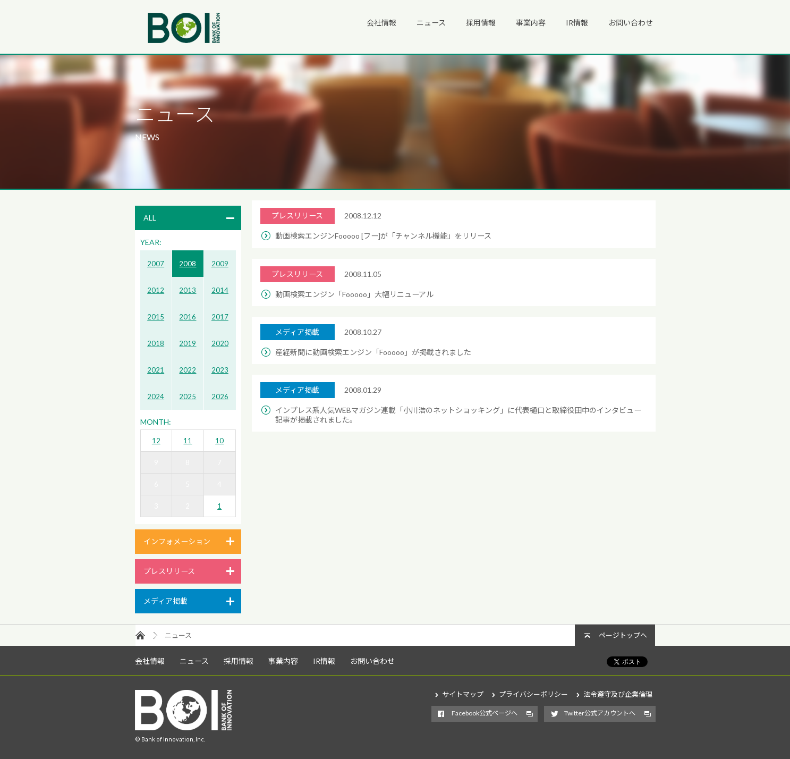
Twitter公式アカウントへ (599, 713)
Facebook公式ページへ (484, 713)
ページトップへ (623, 635)
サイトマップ (462, 694)
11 (187, 440)
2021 (155, 370)
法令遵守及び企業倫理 (617, 694)
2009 (219, 263)
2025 (187, 396)
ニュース (431, 22)
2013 (187, 290)
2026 (219, 396)
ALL (149, 217)
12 (156, 440)
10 (219, 440)
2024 (155, 396)
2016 (187, 317)
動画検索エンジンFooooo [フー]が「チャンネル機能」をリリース (383, 235)
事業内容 (531, 22)
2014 (219, 290)
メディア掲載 (165, 600)
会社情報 (381, 22)
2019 (187, 343)
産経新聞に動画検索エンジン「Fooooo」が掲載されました (373, 352)
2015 (155, 317)
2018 (155, 343)
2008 (187, 263)
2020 (219, 343)
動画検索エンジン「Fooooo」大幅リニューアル (354, 294)
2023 (219, 370)
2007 (155, 263)
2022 (187, 370)
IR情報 (577, 22)
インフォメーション (176, 541)
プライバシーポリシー (533, 694)
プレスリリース (169, 571)
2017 (219, 317)
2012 (155, 290)
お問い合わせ (630, 22)
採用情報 (481, 22)
